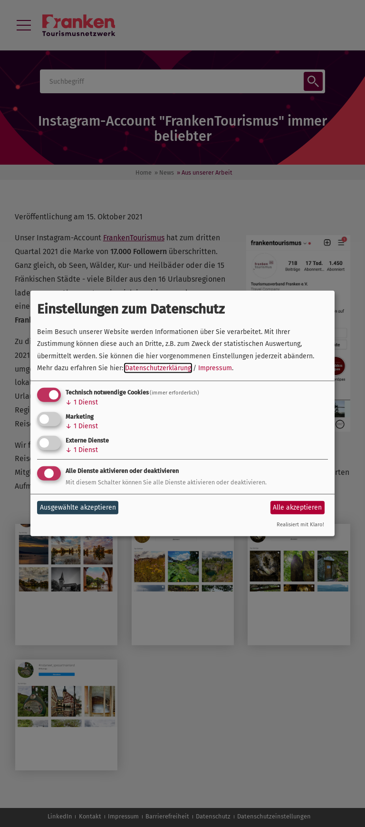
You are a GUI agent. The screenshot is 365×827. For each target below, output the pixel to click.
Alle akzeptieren (297, 507)
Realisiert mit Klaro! (300, 525)
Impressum (215, 368)
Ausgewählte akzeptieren (78, 507)
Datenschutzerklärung (158, 368)
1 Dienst (82, 402)
